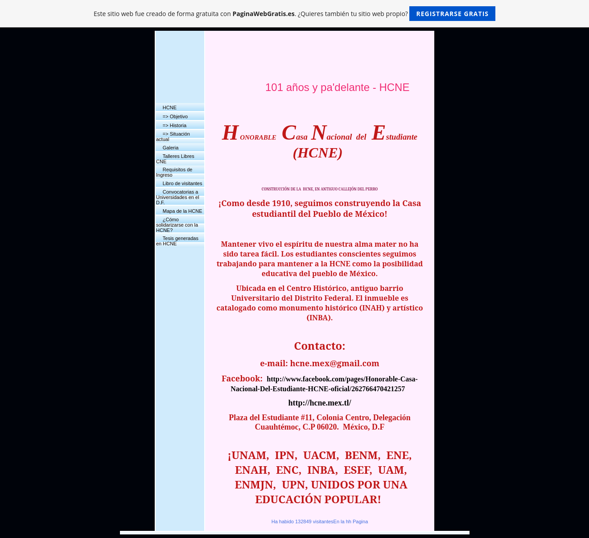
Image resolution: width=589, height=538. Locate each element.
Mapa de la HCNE (182, 211)
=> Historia (174, 125)
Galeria (170, 147)
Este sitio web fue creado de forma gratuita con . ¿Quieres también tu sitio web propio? (294, 13)
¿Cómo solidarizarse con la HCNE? (177, 225)
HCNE (170, 107)
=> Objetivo (175, 116)
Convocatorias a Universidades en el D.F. (177, 197)
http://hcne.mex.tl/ (319, 402)
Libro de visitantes (182, 183)
